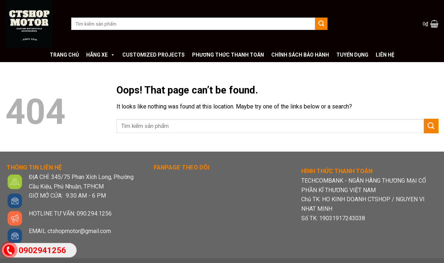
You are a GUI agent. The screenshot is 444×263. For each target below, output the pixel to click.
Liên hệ (385, 55)
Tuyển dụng (352, 55)
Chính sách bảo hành (300, 55)
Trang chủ (64, 55)
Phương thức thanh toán (228, 55)
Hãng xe (100, 54)
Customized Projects (153, 55)
